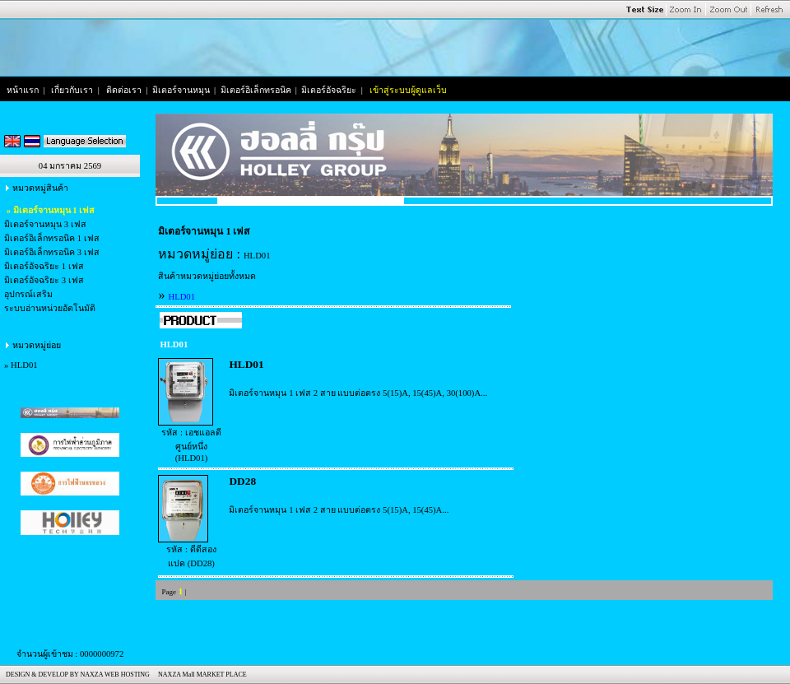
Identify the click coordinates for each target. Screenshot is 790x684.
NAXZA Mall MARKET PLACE (201, 674)
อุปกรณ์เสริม (28, 294)
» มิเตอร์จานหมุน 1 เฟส (49, 210)
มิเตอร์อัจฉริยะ (328, 90)
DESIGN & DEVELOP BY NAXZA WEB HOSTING (76, 674)
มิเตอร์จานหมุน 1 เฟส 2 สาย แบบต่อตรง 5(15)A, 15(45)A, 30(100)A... (358, 393)
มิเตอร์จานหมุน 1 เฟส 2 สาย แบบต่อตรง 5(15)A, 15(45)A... (338, 509)
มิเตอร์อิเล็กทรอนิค (256, 90)
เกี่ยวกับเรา (72, 90)
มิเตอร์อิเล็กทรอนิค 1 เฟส (52, 238)
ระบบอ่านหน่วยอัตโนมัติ (49, 308)
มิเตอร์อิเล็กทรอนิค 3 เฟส (52, 252)
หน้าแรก (23, 90)
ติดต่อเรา (124, 90)
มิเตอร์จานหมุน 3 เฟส (45, 224)
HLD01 (24, 365)
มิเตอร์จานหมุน (181, 90)
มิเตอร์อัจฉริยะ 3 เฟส (44, 280)
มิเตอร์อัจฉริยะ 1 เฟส (44, 266)
